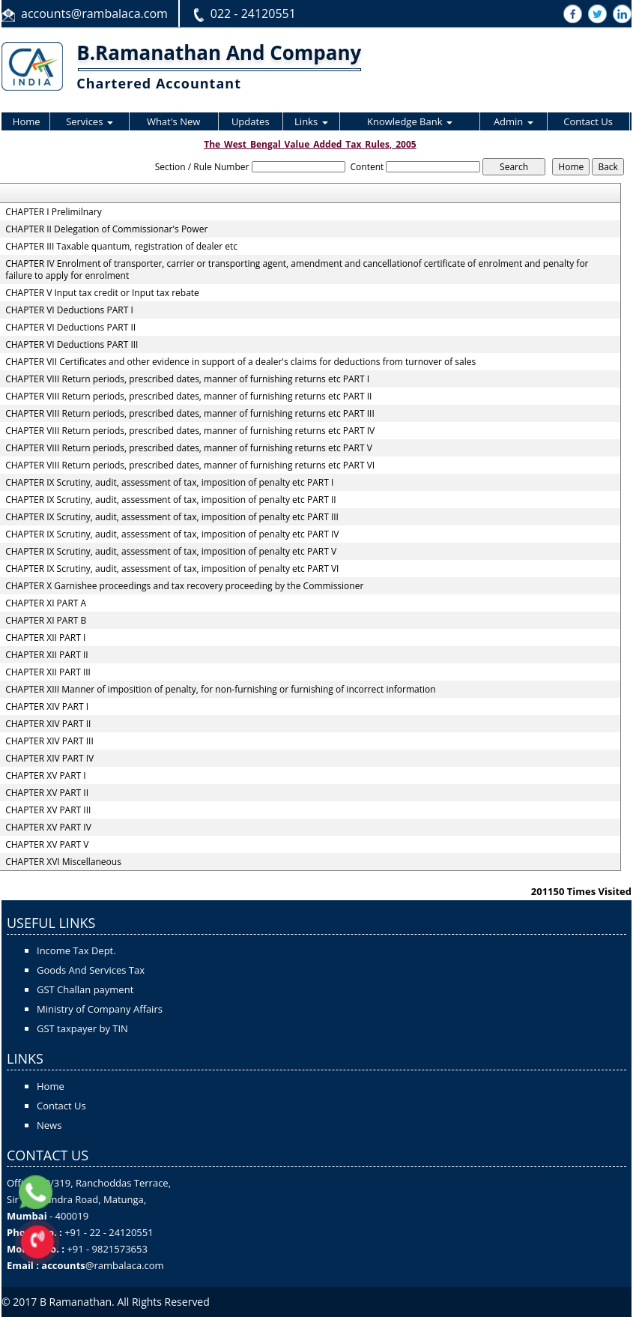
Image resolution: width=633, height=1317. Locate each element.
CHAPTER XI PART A (45, 603)
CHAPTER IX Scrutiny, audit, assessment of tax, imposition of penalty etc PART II (170, 500)
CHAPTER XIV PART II (48, 724)
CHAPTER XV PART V (46, 845)
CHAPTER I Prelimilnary (53, 212)
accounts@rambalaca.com (94, 13)
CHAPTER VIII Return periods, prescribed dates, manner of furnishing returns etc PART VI (190, 465)
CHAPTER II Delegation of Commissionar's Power (106, 229)
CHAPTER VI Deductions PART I (69, 310)
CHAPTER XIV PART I (46, 707)
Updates (250, 121)
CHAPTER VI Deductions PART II (70, 328)
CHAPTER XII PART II (46, 655)
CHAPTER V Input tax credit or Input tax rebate (102, 293)
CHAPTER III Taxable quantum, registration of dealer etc (121, 247)
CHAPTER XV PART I (45, 776)
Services (89, 121)
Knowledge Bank (409, 121)
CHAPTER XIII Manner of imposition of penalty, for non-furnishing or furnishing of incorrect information (220, 690)
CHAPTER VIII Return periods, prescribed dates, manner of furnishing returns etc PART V (188, 448)
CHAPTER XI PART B (45, 621)
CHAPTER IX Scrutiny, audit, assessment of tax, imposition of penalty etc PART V (170, 552)
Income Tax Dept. (76, 950)
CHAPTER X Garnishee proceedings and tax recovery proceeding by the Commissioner (184, 586)
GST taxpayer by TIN (82, 1028)
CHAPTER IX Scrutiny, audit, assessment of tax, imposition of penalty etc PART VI (172, 569)
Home (26, 121)
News (49, 1125)
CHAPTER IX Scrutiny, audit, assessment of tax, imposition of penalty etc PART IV (172, 534)
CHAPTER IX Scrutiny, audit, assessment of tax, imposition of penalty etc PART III (172, 517)
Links (310, 121)
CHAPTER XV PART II (46, 793)
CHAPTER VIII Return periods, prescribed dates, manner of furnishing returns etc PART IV (190, 431)
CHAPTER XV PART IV (48, 828)
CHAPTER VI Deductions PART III (71, 345)
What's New (173, 121)
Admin (513, 121)
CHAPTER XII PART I (45, 638)
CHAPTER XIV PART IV (49, 759)
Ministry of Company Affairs (100, 1009)
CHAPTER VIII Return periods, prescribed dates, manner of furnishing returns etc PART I (187, 379)
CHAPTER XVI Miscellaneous (63, 862)
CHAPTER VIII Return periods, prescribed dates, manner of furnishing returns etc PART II (188, 397)
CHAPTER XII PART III (48, 672)
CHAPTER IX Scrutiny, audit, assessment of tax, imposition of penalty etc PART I (169, 483)
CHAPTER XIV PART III (49, 741)
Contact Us (588, 121)
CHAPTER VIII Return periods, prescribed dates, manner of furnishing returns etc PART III (190, 414)
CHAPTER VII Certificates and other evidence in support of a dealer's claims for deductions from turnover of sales (240, 362)
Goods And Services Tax (91, 970)
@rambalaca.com (124, 1265)
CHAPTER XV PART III (48, 810)
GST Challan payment (85, 989)
